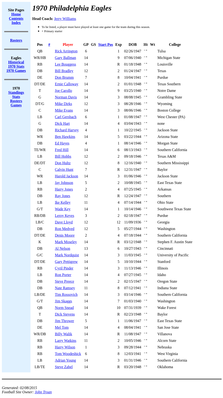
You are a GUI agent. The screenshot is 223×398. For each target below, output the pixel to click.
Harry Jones (64, 189)
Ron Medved (64, 229)
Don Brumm (64, 77)
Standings (16, 92)
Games (16, 105)
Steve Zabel (64, 367)
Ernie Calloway (66, 84)
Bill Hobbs (63, 156)
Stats (16, 97)
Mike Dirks (63, 104)
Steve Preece (64, 281)
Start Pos (105, 45)
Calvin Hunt (64, 170)
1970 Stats (16, 66)
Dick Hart (62, 123)
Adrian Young (65, 360)
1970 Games (16, 71)
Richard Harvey (67, 130)
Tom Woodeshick (68, 354)
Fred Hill (61, 150)
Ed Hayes (62, 143)
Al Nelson (62, 248)
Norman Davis (66, 97)
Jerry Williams (65, 19)
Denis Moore (65, 235)
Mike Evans (64, 110)
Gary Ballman (65, 58)
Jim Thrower (64, 321)
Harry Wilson (65, 347)
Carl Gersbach (65, 117)
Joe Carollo (63, 91)
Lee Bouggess (65, 64)
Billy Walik (63, 334)
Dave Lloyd (64, 222)
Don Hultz (63, 163)
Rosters (16, 101)
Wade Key (63, 209)
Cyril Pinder (64, 268)
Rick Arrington (66, 51)
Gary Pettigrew (66, 262)
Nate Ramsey (65, 288)
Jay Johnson (64, 183)
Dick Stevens (65, 314)
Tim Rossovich (66, 295)
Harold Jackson (66, 176)
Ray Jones (62, 196)
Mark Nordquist (67, 255)
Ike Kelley (63, 202)
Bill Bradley (64, 71)
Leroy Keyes (64, 216)
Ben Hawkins (65, 137)
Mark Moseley (66, 242)
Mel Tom (62, 327)
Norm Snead (64, 308)
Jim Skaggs (63, 301)
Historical (16, 62)
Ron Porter (63, 275)
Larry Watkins (65, 341)
